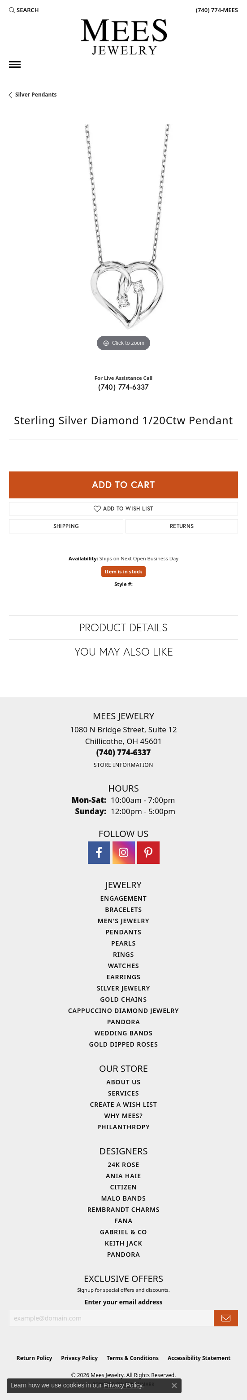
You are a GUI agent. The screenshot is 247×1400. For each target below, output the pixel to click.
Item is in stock (124, 571)
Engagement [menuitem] (123, 898)
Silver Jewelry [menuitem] (123, 988)
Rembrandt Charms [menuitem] (123, 1209)
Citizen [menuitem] (123, 1187)
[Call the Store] (123, 752)
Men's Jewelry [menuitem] (124, 920)
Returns (182, 526)
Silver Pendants (36, 94)
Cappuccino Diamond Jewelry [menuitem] (123, 1010)
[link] (216, 10)
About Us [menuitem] (123, 1082)
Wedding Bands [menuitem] (124, 1033)
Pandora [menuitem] (123, 1021)
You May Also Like (123, 651)
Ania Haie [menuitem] (123, 1175)
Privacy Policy (79, 1358)
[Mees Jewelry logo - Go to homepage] (124, 38)
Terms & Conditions (133, 1358)
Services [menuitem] (123, 1093)
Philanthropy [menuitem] (123, 1127)
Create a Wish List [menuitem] (123, 1104)
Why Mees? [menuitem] (123, 1115)
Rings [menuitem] (123, 954)
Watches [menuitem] (123, 965)
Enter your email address (124, 1302)
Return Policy (34, 1358)
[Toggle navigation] (15, 64)
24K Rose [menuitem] (123, 1164)
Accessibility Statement (199, 1358)
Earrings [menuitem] (124, 977)
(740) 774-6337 (123, 387)
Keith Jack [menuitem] (124, 1243)
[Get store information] (123, 765)
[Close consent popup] (174, 1385)
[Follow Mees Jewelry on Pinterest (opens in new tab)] (148, 852)
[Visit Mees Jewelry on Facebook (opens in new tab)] (99, 852)
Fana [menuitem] (123, 1220)
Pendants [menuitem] (123, 932)
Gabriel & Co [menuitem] (123, 1232)
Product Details (123, 627)
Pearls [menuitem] (123, 943)
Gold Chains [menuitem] (123, 999)
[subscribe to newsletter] (226, 1318)
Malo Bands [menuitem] (123, 1198)
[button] (24, 10)
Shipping (66, 526)
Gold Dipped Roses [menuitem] (123, 1044)
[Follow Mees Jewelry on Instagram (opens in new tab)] (124, 852)
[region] (123, 239)
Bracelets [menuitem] (123, 909)
